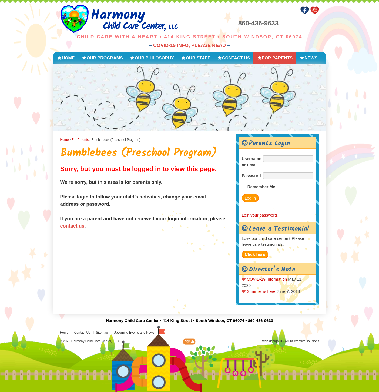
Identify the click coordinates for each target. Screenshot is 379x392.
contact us (72, 226)
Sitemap (102, 332)
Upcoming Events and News (133, 332)
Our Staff (198, 58)
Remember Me (261, 186)
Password (251, 175)
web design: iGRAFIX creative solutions (290, 341)
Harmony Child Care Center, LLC (95, 341)
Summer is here (261, 291)
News (310, 58)
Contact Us (236, 58)
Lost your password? (260, 215)
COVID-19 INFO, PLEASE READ (189, 45)
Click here (255, 254)
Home (68, 58)
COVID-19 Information (267, 279)
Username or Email (251, 161)
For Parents (277, 58)
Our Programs (105, 58)
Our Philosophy (154, 58)
